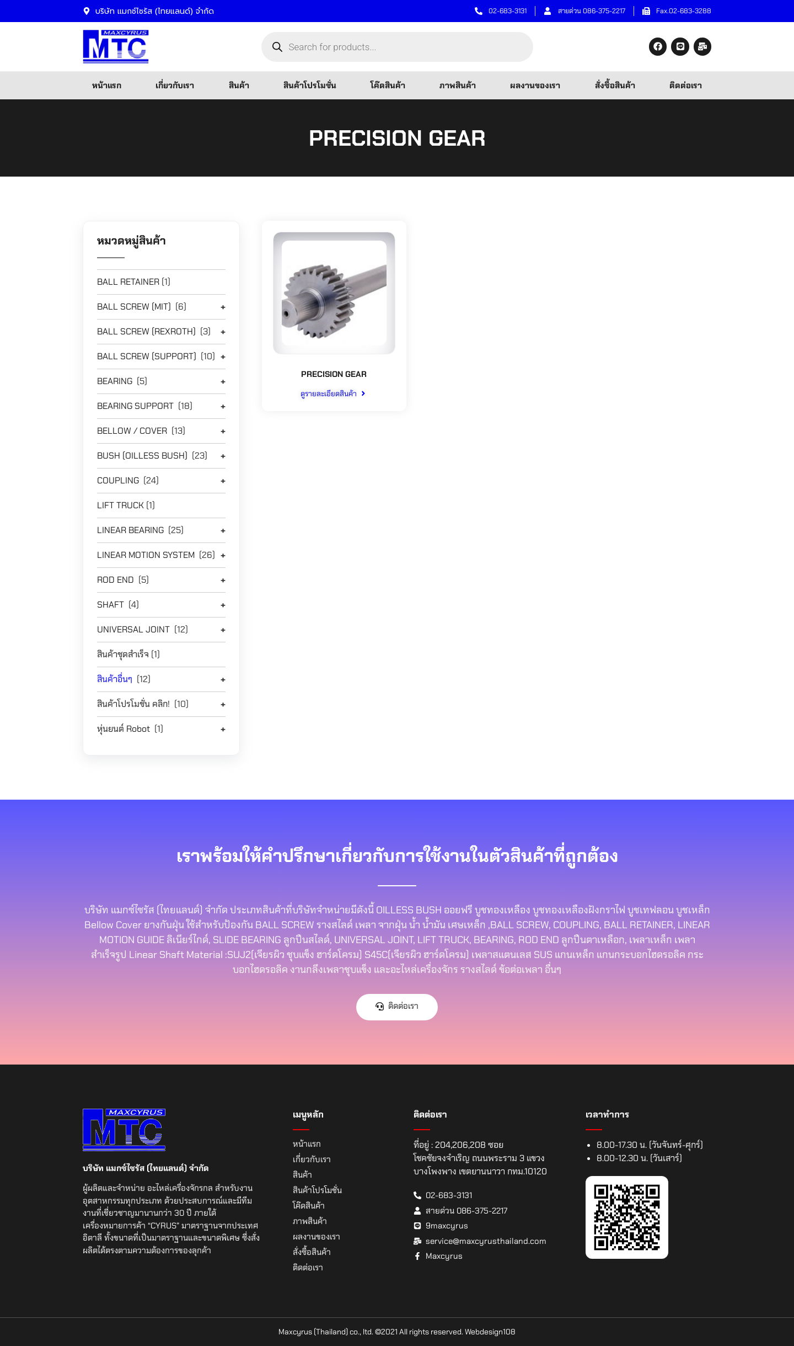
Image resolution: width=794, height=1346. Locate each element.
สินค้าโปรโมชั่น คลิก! (133, 704)
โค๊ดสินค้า (388, 85)
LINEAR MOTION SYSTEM (146, 555)
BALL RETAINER (128, 282)
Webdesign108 (490, 1332)
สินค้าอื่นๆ (114, 679)
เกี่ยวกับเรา (174, 85)
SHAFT (110, 604)
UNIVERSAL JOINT (133, 629)
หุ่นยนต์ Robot (123, 729)
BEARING (114, 381)
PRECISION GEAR (334, 374)
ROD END (115, 580)
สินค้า (239, 85)
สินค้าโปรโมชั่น (309, 85)
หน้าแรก (106, 85)
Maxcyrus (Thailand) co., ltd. (325, 1332)
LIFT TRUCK (120, 505)
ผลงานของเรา (535, 85)
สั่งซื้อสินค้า (615, 85)
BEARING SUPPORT (135, 406)
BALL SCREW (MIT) (134, 306)
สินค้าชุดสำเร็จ (123, 654)
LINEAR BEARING (130, 530)
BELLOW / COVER (132, 431)
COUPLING (118, 480)
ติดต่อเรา (685, 85)
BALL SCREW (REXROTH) (146, 331)
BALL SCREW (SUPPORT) (146, 356)
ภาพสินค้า (457, 85)
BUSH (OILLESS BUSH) (142, 455)
